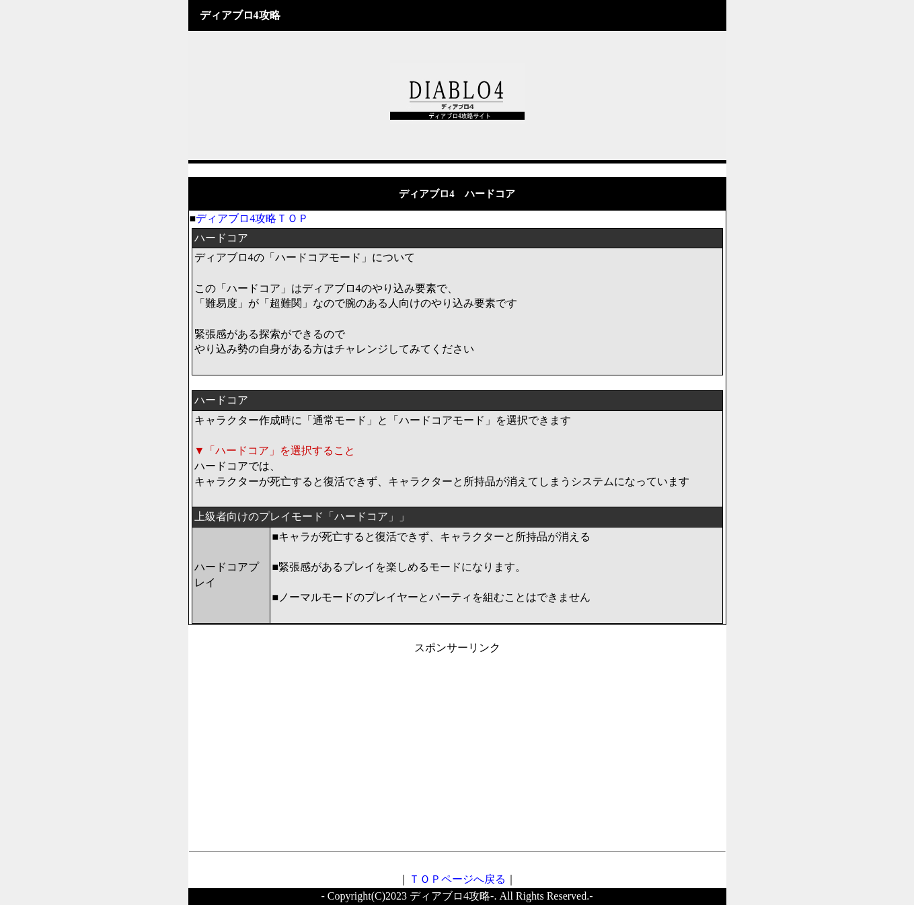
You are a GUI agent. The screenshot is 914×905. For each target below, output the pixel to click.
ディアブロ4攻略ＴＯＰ (252, 218)
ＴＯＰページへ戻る (457, 879)
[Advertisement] (457, 750)
